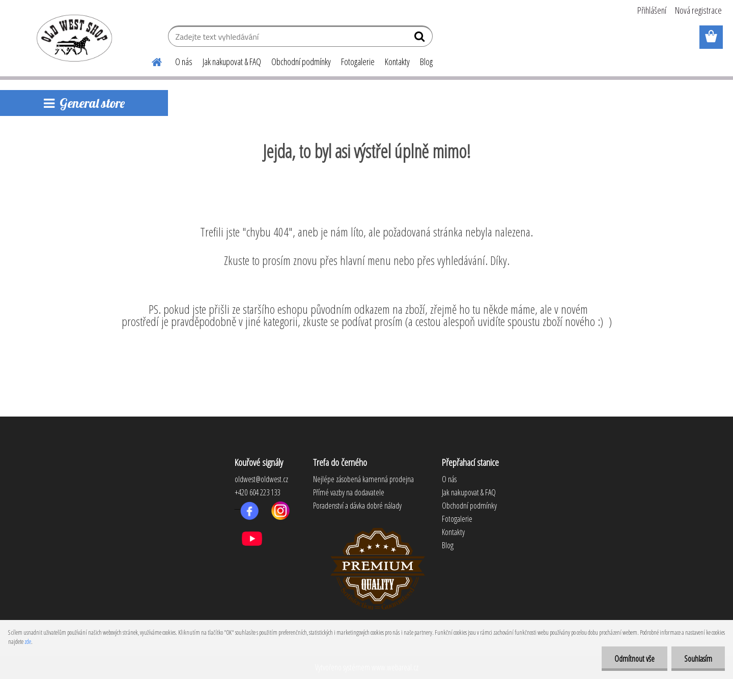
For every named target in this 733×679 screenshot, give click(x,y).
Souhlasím (698, 658)
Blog (426, 61)
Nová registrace (698, 10)
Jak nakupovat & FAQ (232, 61)
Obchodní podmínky (301, 61)
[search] (420, 38)
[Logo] (73, 37)
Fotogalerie (358, 61)
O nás (183, 61)
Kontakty (397, 61)
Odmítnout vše (634, 658)
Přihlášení (651, 10)
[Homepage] (150, 60)
